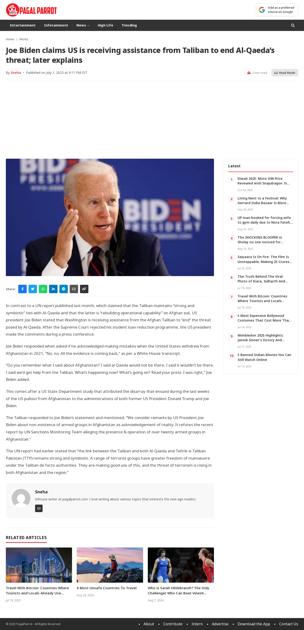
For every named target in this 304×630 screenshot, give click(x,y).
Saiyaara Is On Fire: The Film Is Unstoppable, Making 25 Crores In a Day (263, 262)
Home (10, 39)
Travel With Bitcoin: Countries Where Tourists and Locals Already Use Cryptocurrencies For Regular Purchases (37, 595)
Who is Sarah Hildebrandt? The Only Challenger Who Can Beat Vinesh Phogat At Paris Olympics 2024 (178, 592)
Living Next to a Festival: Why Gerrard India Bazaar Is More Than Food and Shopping (262, 203)
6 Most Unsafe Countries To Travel (107, 587)
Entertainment (23, 25)
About (149, 623)
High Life (105, 25)
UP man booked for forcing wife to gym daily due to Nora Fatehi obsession (264, 222)
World (23, 39)
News (82, 25)
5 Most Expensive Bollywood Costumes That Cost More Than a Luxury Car (264, 320)
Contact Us (288, 623)
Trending (129, 25)
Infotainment (56, 25)
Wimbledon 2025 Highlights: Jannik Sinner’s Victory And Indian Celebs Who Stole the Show (261, 342)
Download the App (254, 623)
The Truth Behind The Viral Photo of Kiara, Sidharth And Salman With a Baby (261, 281)
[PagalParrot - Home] (31, 10)
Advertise (220, 623)
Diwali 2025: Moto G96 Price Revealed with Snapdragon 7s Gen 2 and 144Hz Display (262, 183)
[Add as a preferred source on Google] (276, 10)
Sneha (16, 72)
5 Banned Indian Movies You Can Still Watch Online (264, 357)
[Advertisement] (152, 120)
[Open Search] (293, 25)
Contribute (172, 623)
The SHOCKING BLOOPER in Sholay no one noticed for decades (260, 242)
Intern (197, 623)
